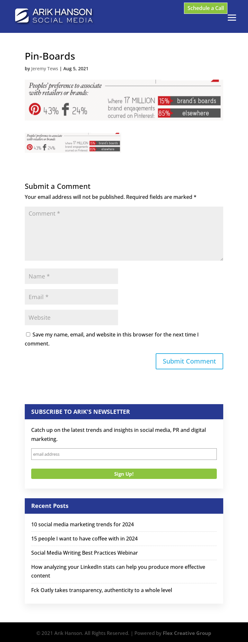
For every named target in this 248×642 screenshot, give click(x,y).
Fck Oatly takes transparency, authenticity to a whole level (101, 590)
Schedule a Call (206, 8)
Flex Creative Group (187, 633)
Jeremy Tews (44, 68)
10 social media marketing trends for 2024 (82, 524)
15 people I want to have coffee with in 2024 (84, 538)
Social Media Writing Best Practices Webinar (84, 552)
